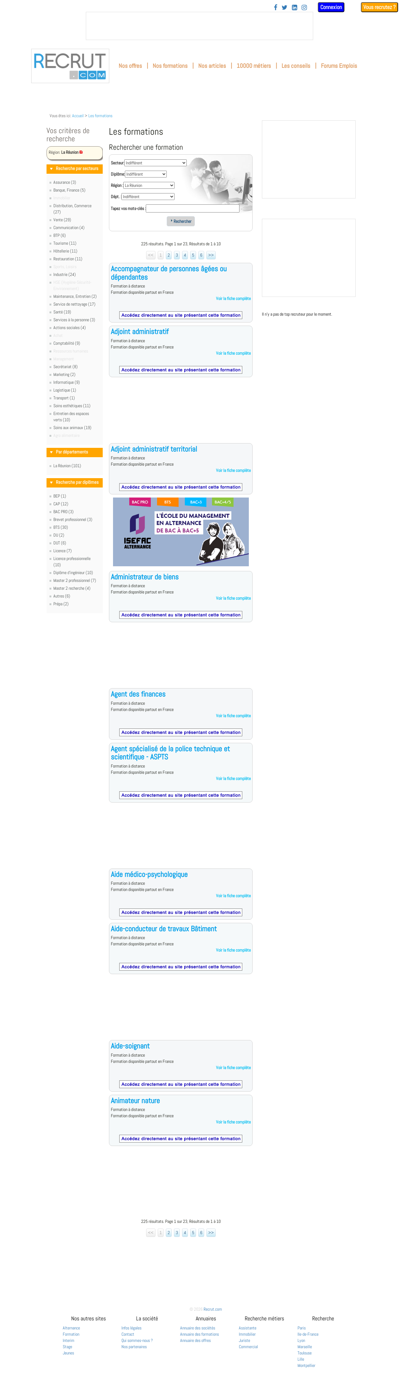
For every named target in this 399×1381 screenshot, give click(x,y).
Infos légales (131, 1328)
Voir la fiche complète (233, 298)
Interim (68, 1340)
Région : (117, 185)
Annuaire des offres (195, 1340)
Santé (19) (62, 312)
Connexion (331, 7)
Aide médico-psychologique (149, 874)
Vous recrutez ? (379, 7)
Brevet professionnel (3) (72, 519)
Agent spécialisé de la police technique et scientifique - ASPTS (170, 753)
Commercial (248, 1346)
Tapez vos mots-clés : (128, 208)
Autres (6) (61, 596)
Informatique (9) (66, 382)
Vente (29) (62, 220)
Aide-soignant (130, 1046)
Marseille (305, 1346)
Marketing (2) (64, 374)
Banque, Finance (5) (69, 190)
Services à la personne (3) (74, 320)
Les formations (100, 115)
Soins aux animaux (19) (72, 427)
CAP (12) (60, 504)
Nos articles (212, 66)
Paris (302, 1328)
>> (211, 255)
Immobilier (247, 1334)
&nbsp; (199, 26)
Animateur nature (135, 1100)
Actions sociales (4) (69, 327)
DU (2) (58, 535)
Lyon (301, 1340)
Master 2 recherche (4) (72, 588)
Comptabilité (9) (66, 343)
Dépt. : (116, 196)
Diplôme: (118, 174)
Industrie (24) (64, 274)
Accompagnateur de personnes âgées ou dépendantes (169, 273)
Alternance (71, 1328)
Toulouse (305, 1353)
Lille (301, 1359)
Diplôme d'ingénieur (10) (73, 572)
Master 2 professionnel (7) (74, 580)
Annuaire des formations (199, 1334)
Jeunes (68, 1353)
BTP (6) (59, 235)
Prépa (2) (61, 604)
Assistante (247, 1328)
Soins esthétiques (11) (72, 405)
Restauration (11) (67, 259)
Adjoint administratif (140, 331)
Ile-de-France (308, 1334)
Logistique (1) (64, 390)
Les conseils (296, 66)
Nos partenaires (134, 1346)
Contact (127, 1334)
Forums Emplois (339, 66)
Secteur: (117, 163)
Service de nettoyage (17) (74, 304)
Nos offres (130, 66)
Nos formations (170, 66)
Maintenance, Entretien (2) (75, 296)
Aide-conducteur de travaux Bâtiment (164, 928)
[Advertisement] (181, 415)
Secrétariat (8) (65, 366)
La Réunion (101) (67, 465)
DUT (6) (59, 543)
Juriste (244, 1340)
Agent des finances (138, 694)
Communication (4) (69, 227)
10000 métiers (254, 66)
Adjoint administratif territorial (154, 449)
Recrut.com (213, 1309)
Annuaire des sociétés (197, 1328)
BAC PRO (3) (63, 511)
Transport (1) (64, 398)
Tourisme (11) (64, 243)
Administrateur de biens (145, 577)
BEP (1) (59, 496)
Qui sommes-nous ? (137, 1340)
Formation (71, 1334)
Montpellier (306, 1365)
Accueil (78, 115)
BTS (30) (60, 527)
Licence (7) (62, 550)
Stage (67, 1346)
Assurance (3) (64, 182)
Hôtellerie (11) (65, 251)
